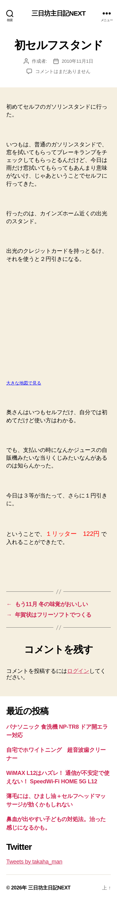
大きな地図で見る (23, 383)
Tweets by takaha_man (34, 862)
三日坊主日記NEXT (58, 13)
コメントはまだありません (62, 71)
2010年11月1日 (77, 61)
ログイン (78, 671)
